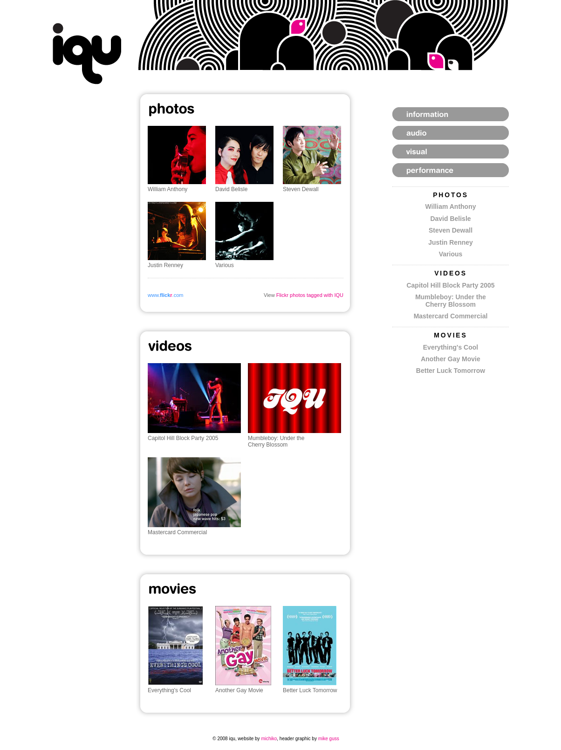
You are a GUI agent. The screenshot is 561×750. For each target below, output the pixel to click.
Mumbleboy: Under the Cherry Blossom (450, 300)
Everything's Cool (450, 347)
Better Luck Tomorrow (450, 370)
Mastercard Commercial (451, 316)
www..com (165, 295)
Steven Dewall (450, 230)
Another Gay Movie (450, 359)
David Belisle (450, 218)
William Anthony (450, 206)
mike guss (328, 738)
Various (451, 254)
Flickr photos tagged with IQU (309, 295)
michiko (269, 738)
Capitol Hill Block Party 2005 (450, 285)
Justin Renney (450, 242)
